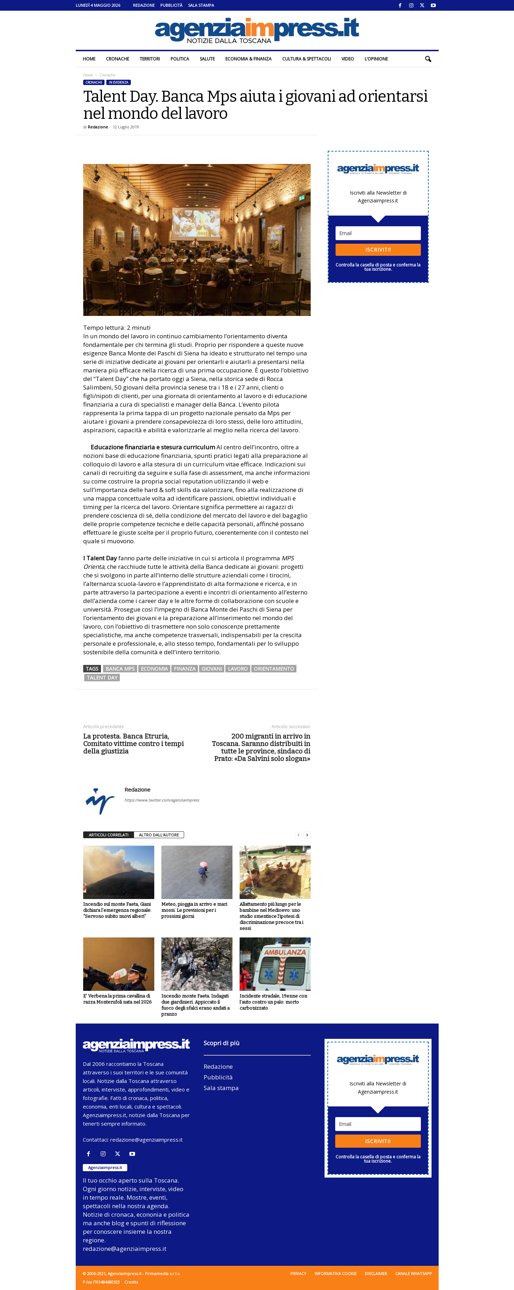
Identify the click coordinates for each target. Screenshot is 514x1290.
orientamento (274, 668)
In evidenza (118, 82)
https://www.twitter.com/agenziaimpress (161, 800)
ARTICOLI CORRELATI (108, 834)
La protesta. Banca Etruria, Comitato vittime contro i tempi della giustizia (133, 744)
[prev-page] (298, 835)
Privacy (298, 1273)
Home (89, 59)
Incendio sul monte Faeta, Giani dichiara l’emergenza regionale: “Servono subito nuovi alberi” (117, 910)
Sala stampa (201, 5)
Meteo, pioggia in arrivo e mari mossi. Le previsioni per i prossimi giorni (194, 910)
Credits (131, 1282)
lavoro (238, 668)
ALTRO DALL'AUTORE (159, 834)
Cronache (117, 59)
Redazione (144, 5)
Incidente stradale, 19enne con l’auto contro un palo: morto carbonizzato (273, 1002)
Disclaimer (376, 1273)
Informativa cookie (336, 1273)
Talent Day (102, 677)
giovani (212, 668)
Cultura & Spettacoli (306, 59)
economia (154, 668)
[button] (428, 59)
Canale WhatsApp (413, 1273)
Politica (180, 59)
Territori (150, 59)
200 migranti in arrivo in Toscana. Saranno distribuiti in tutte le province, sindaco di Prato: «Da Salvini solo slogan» (261, 747)
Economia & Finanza (248, 59)
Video (348, 59)
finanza (185, 668)
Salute (207, 59)
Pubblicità (171, 5)
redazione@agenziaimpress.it (146, 1139)
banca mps (120, 668)
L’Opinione (376, 59)
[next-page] (307, 835)
